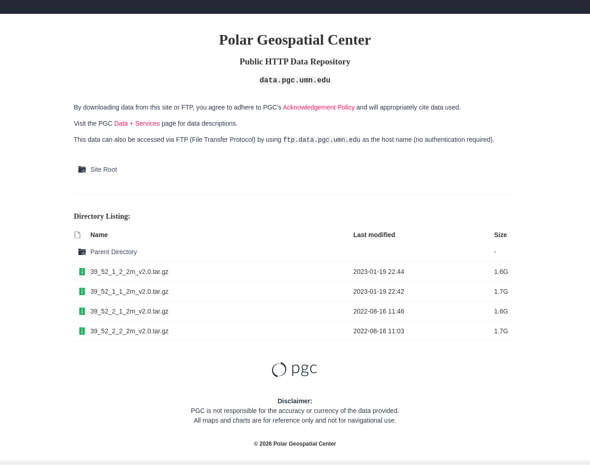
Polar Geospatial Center (304, 444)
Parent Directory (113, 252)
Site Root (103, 169)
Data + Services (137, 123)
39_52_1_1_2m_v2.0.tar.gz (129, 291)
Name (99, 234)
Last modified (374, 234)
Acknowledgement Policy (319, 107)
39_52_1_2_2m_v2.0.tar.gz (129, 271)
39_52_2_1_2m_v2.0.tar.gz (129, 311)
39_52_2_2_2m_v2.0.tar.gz (129, 331)
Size (500, 234)
